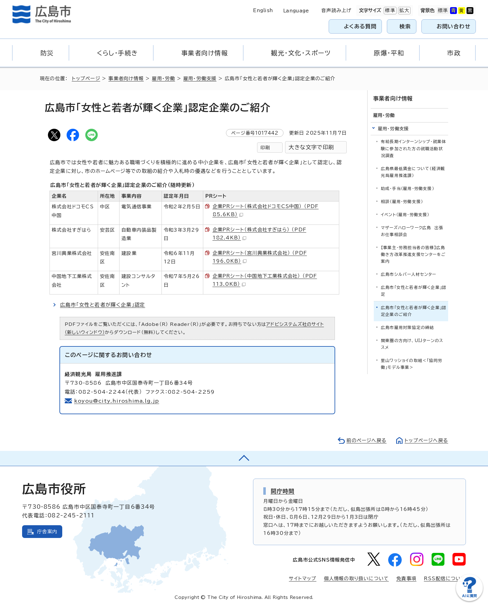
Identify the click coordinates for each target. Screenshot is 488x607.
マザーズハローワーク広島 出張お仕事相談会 (412, 231)
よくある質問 (360, 26)
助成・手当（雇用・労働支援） (407, 189)
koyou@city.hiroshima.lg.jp (116, 400)
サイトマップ (302, 578)
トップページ (86, 78)
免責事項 (406, 578)
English (263, 10)
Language (296, 10)
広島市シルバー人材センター (408, 274)
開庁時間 (283, 491)
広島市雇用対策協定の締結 (407, 328)
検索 (405, 26)
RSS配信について (445, 578)
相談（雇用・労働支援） (402, 202)
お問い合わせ (454, 26)
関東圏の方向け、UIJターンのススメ (412, 344)
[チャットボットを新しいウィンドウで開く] (469, 599)
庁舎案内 (47, 531)
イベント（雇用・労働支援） (405, 215)
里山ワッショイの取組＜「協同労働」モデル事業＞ (411, 364)
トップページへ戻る (426, 440)
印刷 (265, 147)
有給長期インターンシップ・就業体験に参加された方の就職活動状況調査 (413, 148)
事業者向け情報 (125, 78)
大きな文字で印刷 (311, 147)
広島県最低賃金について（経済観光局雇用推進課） (413, 172)
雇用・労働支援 (199, 78)
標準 (389, 10)
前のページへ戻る (366, 440)
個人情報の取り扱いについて (356, 578)
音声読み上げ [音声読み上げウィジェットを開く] (336, 10)
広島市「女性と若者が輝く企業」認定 (102, 304)
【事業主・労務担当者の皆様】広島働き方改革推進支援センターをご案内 (413, 254)
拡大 (403, 10)
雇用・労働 (163, 78)
